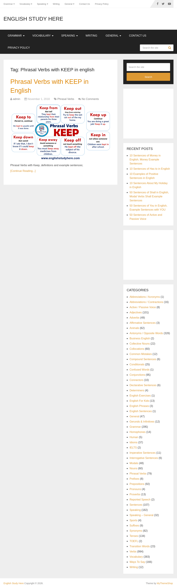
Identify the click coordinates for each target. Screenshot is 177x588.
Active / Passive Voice (142, 307)
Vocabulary (24, 4)
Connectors (136, 380)
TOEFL (133, 541)
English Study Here (33, 18)
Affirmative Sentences (142, 322)
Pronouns (135, 489)
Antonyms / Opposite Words (146, 333)
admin (16, 99)
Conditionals (136, 364)
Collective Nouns (139, 343)
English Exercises (140, 395)
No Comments (90, 99)
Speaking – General (141, 515)
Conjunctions (137, 374)
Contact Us (84, 4)
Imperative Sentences (142, 452)
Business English (139, 338)
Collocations (136, 348)
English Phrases (139, 406)
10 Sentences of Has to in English (149, 168)
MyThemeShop (165, 583)
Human (133, 437)
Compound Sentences (142, 359)
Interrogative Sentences (143, 458)
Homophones (137, 432)
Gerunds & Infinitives (141, 421)
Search (170, 47)
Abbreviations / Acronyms (144, 296)
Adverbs (134, 317)
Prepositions (136, 484)
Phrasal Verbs (65, 99)
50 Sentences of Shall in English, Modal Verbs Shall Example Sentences (149, 196)
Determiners (136, 390)
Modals (133, 463)
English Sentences (140, 411)
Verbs (132, 551)
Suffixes (134, 525)
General (68, 4)
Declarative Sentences (142, 385)
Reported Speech (139, 499)
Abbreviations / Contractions (146, 302)
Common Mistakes (140, 354)
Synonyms (135, 530)
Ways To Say (137, 562)
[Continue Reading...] (22, 171)
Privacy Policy (101, 4)
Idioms (133, 442)
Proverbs (134, 494)
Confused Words (139, 369)
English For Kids (139, 400)
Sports (133, 520)
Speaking (41, 4)
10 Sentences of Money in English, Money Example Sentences (145, 159)
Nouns (133, 468)
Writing (56, 4)
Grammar (8, 4)
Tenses (133, 536)
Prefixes (134, 478)
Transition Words (139, 546)
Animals (134, 328)
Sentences (135, 504)
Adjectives (135, 312)
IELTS (133, 447)
